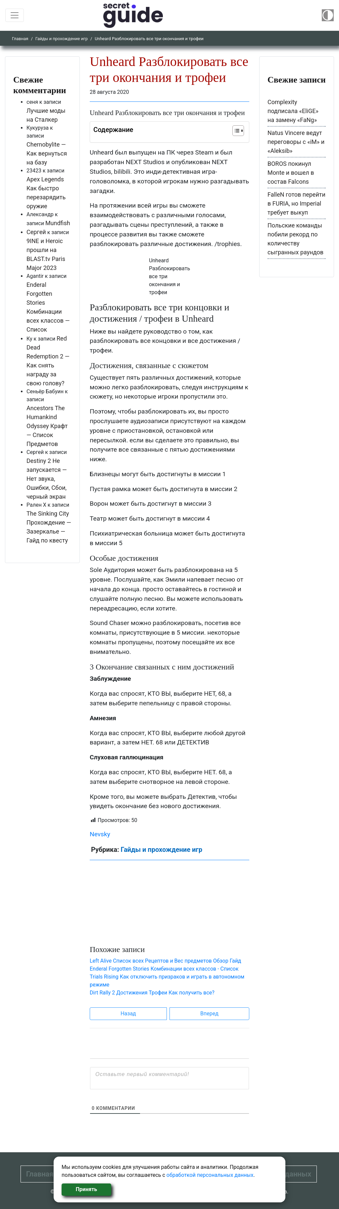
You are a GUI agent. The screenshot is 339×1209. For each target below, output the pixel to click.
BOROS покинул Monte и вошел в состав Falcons (290, 172)
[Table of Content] (238, 130)
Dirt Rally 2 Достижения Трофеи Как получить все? (152, 992)
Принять (86, 1189)
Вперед (209, 1013)
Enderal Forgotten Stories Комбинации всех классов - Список (164, 969)
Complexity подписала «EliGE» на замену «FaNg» (292, 110)
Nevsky (100, 834)
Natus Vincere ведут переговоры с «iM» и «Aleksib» (295, 141)
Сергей (36, 231)
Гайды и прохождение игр (61, 38)
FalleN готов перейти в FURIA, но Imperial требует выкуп (296, 203)
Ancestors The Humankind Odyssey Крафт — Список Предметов (47, 426)
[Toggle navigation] (14, 15)
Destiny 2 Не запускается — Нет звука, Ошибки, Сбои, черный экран (46, 478)
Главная (20, 38)
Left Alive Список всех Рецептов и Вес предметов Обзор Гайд (165, 961)
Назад (128, 1013)
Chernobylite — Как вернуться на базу (46, 153)
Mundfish (57, 223)
